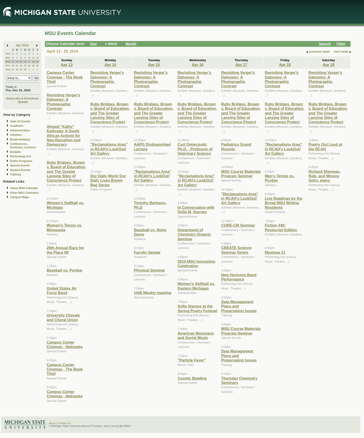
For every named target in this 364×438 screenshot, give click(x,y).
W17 (8, 65)
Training (15, 174)
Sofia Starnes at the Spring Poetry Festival (197, 308)
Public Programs (21, 161)
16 (25, 61)
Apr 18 (285, 65)
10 (29, 57)
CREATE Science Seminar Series (236, 250)
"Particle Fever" (192, 360)
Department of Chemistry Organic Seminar (194, 234)
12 (37, 57)
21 (17, 65)
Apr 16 (197, 65)
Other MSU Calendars (24, 192)
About (52, 423)
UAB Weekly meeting (152, 293)
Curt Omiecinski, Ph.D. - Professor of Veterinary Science (195, 149)
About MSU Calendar (24, 188)
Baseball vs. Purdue (64, 270)
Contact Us (64, 423)
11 (33, 57)
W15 (8, 57)
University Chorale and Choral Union (63, 317)
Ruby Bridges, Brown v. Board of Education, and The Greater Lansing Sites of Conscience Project (66, 171)
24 (29, 65)
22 (21, 65)
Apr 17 (241, 65)
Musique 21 (275, 252)
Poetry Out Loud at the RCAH (325, 146)
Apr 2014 (22, 45)
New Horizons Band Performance (239, 277)
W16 (8, 61)
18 (33, 61)
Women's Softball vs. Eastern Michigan (196, 286)
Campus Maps (19, 197)
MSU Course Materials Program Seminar (241, 173)
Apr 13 (66, 65)
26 (37, 65)
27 (13, 69)
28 (17, 69)
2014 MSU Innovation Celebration (196, 263)
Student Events (20, 170)
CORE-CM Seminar (238, 225)
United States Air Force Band (62, 290)
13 (13, 61)
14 (17, 61)
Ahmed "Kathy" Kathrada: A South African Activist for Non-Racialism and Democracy (63, 135)
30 (13, 53)
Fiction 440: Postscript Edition (281, 227)
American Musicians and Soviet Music (196, 335)
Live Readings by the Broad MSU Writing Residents (283, 202)
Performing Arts (20, 156)
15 (21, 61)
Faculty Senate (147, 252)
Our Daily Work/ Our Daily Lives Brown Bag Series (108, 180)
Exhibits (15, 152)
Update (23, 102)
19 (37, 61)
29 (21, 69)
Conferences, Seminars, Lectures (23, 145)
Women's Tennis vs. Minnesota (64, 227)
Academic (16, 125)
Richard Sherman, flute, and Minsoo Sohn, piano (325, 176)
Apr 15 (154, 65)
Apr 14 (110, 65)
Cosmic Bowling (192, 378)
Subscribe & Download (22, 98)
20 (13, 65)
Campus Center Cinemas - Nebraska (64, 344)
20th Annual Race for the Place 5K (65, 250)
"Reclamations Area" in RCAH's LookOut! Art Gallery (108, 149)
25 (33, 65)
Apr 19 (328, 65)
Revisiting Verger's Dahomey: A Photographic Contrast (63, 102)
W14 (8, 53)
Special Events (20, 165)
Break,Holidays (20, 139)
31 (17, 53)
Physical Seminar (149, 270)
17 (29, 61)
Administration (20, 130)
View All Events (20, 121)
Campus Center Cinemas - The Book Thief (65, 77)
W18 (8, 69)
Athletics (16, 134)
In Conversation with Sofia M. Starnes (196, 209)
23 (25, 65)
